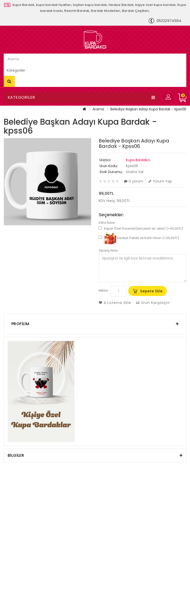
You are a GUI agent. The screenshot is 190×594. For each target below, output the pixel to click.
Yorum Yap (160, 181)
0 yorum (133, 181)
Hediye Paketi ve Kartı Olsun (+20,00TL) (139, 238)
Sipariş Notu (108, 250)
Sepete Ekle (151, 291)
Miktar (103, 290)
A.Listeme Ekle (115, 302)
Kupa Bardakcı (138, 160)
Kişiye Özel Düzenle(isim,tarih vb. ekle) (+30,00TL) (141, 228)
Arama (9, 81)
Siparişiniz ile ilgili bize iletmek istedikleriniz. (142, 268)
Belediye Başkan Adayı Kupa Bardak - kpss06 (148, 109)
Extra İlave (107, 222)
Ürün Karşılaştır (153, 302)
